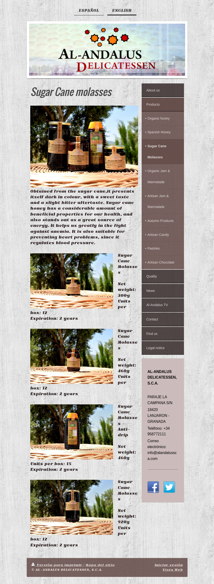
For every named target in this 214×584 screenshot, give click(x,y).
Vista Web (173, 570)
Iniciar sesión (169, 565)
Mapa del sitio (100, 565)
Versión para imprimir (57, 565)
